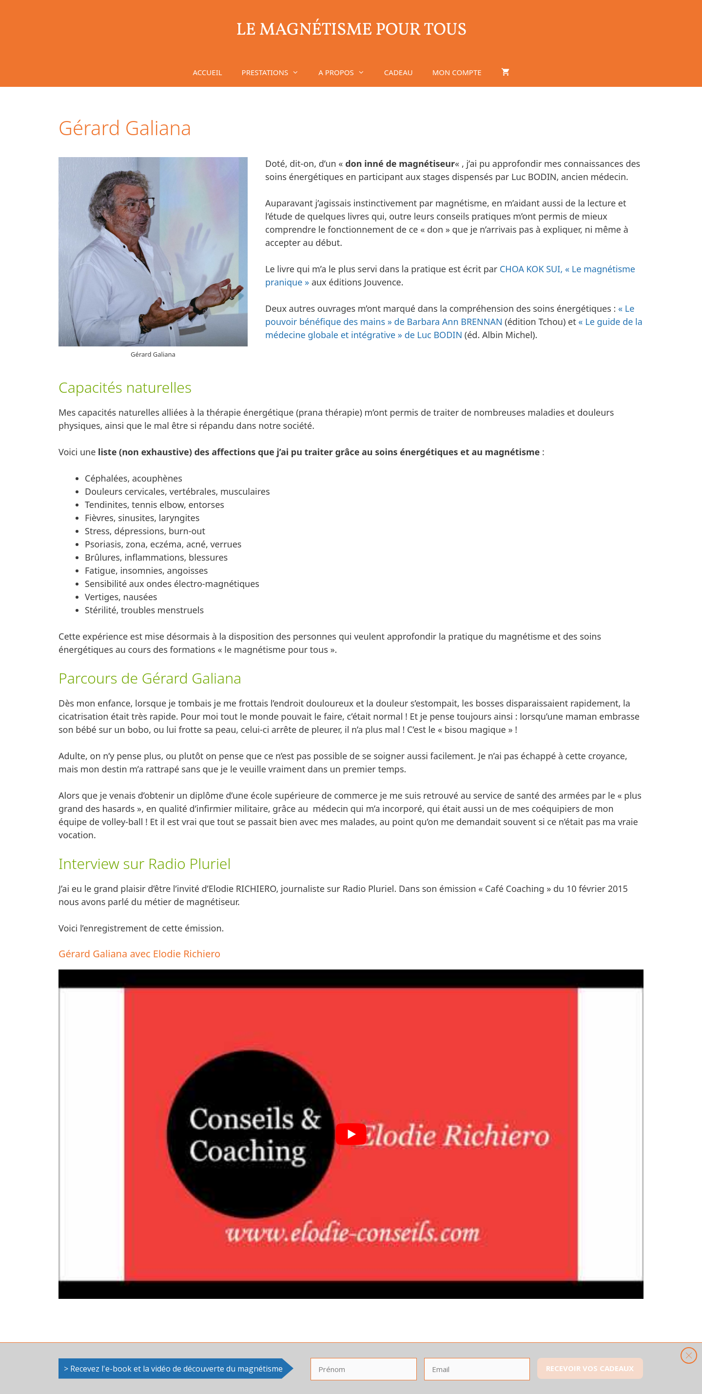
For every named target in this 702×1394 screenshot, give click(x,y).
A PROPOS (346, 72)
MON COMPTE (457, 72)
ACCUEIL (207, 72)
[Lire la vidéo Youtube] (351, 1134)
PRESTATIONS (275, 72)
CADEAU (398, 72)
